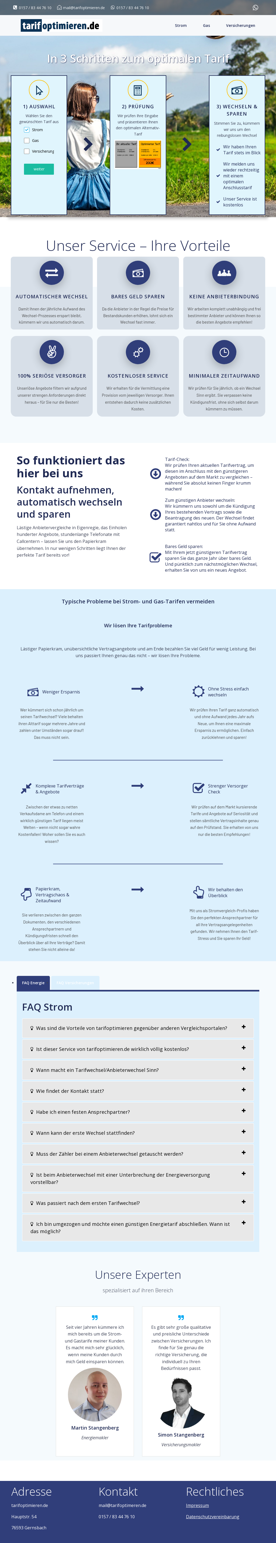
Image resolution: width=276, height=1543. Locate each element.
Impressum (197, 1505)
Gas (206, 25)
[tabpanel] (39, 142)
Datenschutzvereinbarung (212, 1517)
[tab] (138, 1028)
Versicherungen (240, 25)
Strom (181, 25)
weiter (39, 168)
